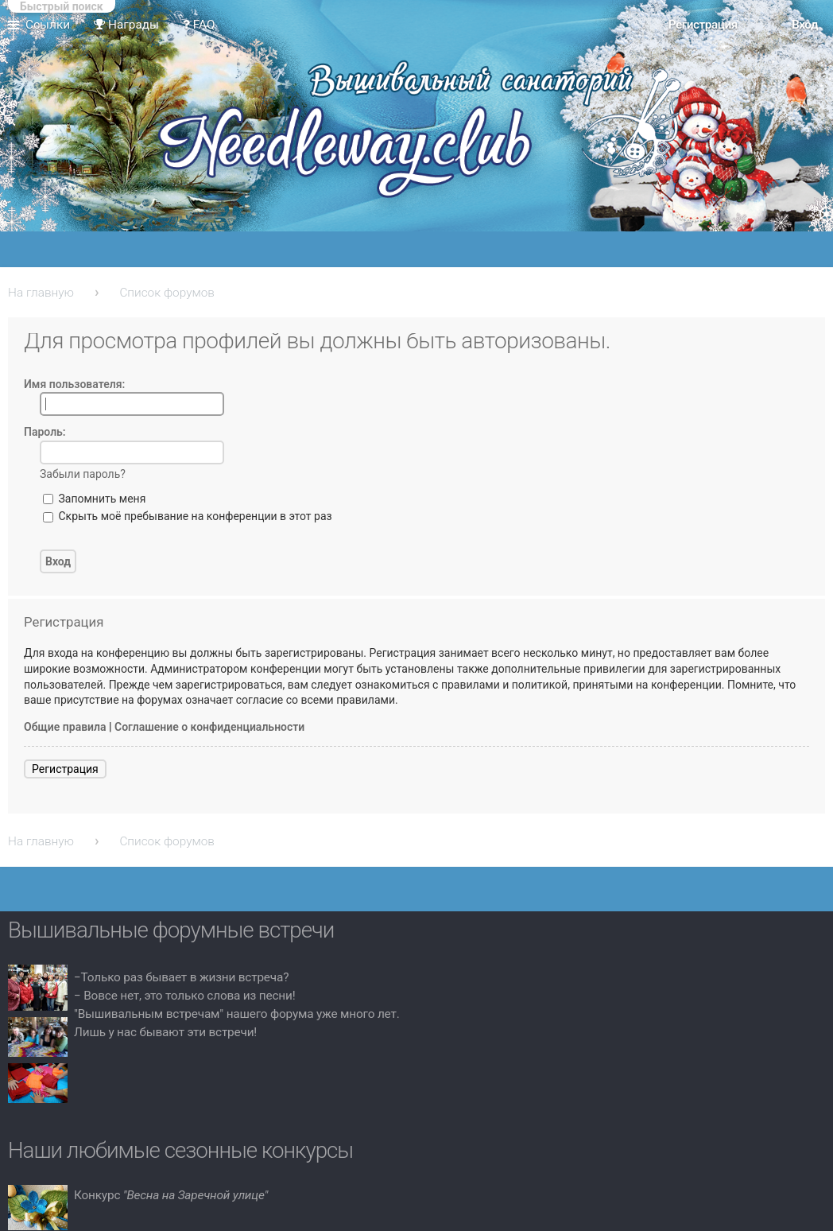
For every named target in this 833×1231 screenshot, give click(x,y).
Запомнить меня (94, 498)
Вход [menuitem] (805, 24)
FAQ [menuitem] (199, 24)
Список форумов (167, 292)
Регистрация (65, 769)
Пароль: (45, 431)
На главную (41, 292)
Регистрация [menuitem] (703, 24)
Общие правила (65, 726)
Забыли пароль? (83, 474)
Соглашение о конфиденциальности (209, 726)
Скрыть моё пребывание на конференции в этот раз (187, 516)
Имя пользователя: (74, 384)
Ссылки (47, 24)
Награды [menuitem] (126, 24)
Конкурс (171, 1195)
